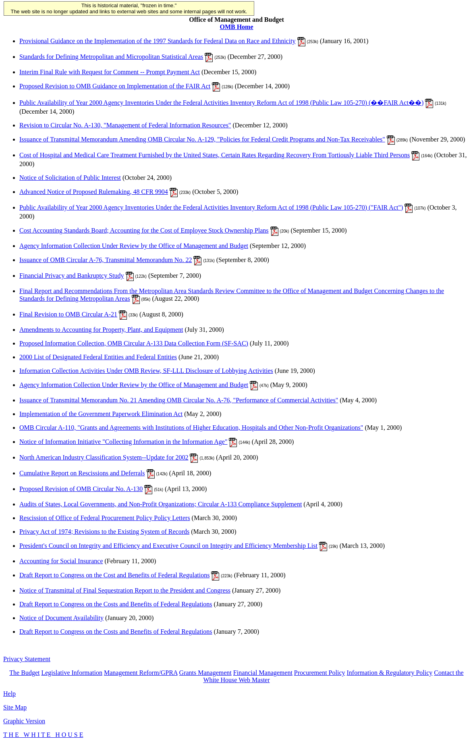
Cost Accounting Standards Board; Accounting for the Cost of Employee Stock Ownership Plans (144, 230)
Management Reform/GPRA (141, 672)
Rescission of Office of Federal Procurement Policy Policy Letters (104, 517)
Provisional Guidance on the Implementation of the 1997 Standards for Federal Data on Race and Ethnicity (157, 40)
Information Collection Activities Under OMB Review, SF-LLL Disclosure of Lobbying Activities (146, 370)
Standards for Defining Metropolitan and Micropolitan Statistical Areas (111, 56)
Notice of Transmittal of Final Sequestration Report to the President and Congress (124, 590)
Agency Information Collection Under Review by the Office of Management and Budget (133, 245)
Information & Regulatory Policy (389, 672)
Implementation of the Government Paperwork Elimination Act (101, 413)
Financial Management (263, 672)
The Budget (24, 672)
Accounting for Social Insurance (61, 561)
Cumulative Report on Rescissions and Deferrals (82, 473)
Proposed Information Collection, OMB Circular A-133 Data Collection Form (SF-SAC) (133, 343)
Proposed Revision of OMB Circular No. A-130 (81, 488)
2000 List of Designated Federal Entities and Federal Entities (98, 357)
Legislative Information (71, 672)
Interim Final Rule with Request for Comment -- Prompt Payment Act (109, 72)
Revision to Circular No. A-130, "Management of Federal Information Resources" (125, 125)
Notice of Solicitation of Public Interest (70, 177)
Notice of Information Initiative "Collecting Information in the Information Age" (123, 441)
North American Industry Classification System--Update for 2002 (103, 457)
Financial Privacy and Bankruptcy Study (71, 275)
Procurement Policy (319, 672)
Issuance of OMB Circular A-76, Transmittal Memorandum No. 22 (105, 259)
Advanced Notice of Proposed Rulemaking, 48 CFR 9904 (93, 191)
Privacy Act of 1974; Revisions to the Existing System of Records (104, 531)
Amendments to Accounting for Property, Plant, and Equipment (101, 329)
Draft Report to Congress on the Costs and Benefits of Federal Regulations (115, 604)
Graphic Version (24, 721)
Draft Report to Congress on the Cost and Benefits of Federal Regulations (114, 575)
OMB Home (236, 26)
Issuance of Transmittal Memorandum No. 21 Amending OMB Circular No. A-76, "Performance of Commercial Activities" (178, 400)
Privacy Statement (26, 659)
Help (9, 693)
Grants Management (205, 672)
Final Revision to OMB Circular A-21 (68, 314)
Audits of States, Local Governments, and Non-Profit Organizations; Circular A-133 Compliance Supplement (160, 504)
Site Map (15, 707)
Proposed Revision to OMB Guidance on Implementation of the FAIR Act (114, 86)
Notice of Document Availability (61, 617)
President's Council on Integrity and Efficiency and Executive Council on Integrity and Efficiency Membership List (168, 545)
